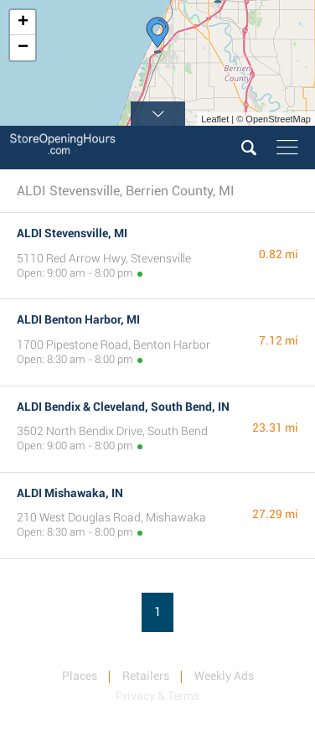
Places (79, 675)
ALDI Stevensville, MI (72, 233)
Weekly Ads (224, 675)
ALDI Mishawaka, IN (70, 493)
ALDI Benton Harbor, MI (78, 319)
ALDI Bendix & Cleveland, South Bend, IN (123, 406)
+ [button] (23, 22)
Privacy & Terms (157, 695)
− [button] (23, 47)
